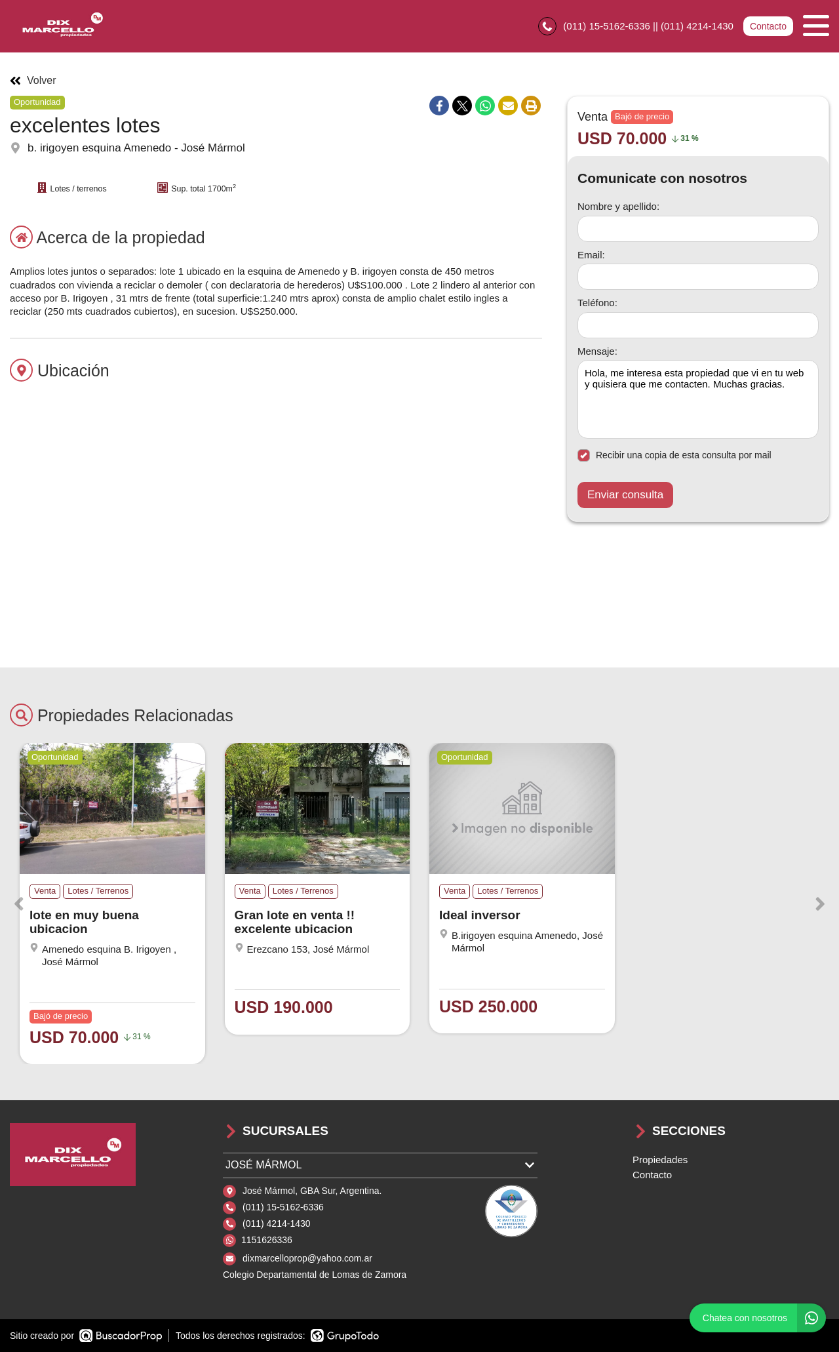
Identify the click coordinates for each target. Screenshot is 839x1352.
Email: (591, 254)
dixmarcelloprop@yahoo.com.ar (307, 1258)
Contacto (768, 26)
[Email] (698, 277)
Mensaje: (597, 351)
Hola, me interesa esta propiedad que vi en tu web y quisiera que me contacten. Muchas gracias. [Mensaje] (698, 399)
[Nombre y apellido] (698, 229)
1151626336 (266, 1240)
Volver (33, 80)
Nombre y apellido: (618, 206)
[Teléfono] (698, 325)
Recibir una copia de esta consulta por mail (674, 455)
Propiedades (660, 1159)
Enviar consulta (625, 494)
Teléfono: (597, 302)
